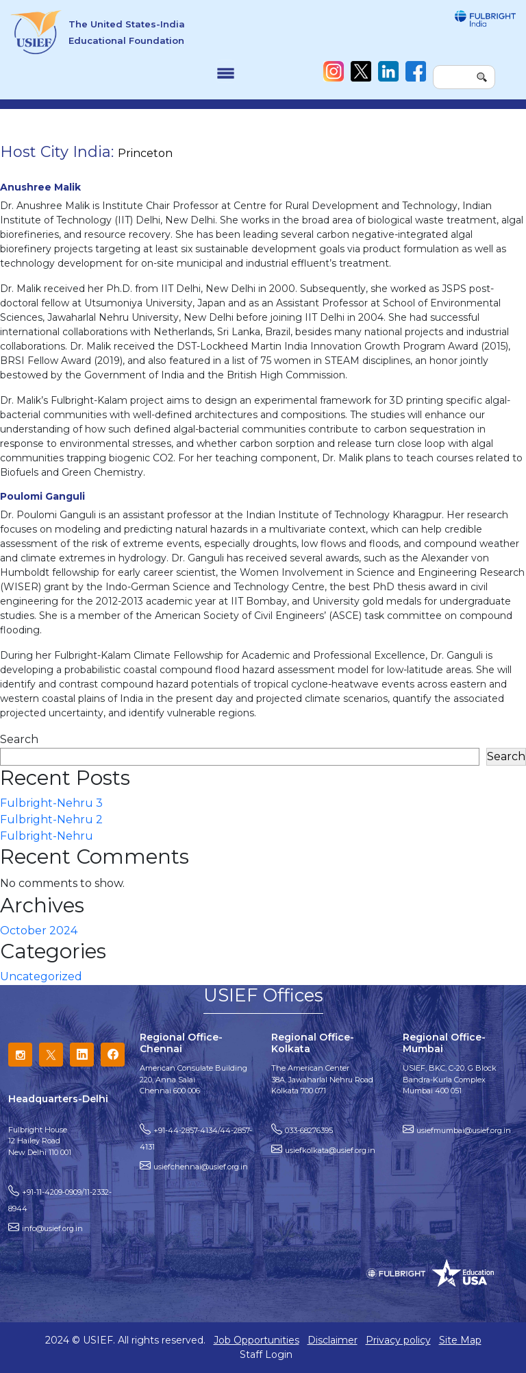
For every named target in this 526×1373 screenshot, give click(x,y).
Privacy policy (398, 1340)
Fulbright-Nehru (46, 835)
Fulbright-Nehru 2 (51, 819)
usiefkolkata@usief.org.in (330, 1150)
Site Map (460, 1340)
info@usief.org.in (52, 1228)
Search (19, 739)
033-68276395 (309, 1130)
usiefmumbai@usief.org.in (463, 1130)
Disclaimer (333, 1340)
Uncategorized (41, 976)
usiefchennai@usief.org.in (200, 1166)
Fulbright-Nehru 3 (51, 803)
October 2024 (38, 930)
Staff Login (266, 1354)
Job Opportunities (256, 1340)
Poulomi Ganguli (42, 496)
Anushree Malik (40, 187)
